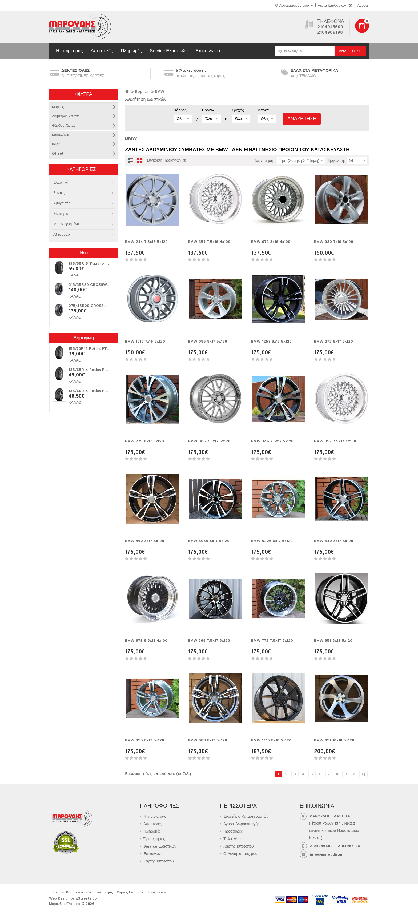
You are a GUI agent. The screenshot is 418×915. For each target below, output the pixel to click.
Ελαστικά (60, 182)
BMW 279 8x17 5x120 (144, 441)
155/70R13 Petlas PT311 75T (95, 348)
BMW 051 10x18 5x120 (334, 740)
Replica (142, 91)
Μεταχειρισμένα (66, 224)
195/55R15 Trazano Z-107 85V (96, 263)
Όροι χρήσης (154, 839)
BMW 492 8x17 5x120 (144, 541)
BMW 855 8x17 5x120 (144, 740)
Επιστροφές (104, 892)
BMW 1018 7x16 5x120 (145, 341)
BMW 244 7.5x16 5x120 (146, 241)
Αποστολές (102, 50)
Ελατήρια (61, 213)
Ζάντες (59, 193)
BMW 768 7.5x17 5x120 (209, 640)
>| (363, 774)
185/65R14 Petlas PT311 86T (95, 369)
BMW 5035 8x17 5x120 (209, 541)
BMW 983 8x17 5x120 (207, 740)
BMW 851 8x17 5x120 (333, 640)
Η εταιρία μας (69, 50)
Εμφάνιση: (336, 160)
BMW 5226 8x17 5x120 (272, 541)
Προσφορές (233, 831)
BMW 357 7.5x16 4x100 (209, 241)
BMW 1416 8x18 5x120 (271, 740)
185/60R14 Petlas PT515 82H (95, 391)
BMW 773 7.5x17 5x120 (272, 640)
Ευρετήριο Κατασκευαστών (245, 816)
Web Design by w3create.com (74, 898)
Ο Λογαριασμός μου (240, 854)
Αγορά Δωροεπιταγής (241, 824)
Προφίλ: (208, 110)
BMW (159, 91)
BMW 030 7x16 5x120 (333, 241)
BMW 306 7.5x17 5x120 (209, 441)
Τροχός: (238, 110)
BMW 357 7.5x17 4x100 (335, 441)
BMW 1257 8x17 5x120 (271, 341)
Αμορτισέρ (61, 203)
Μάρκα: (263, 110)
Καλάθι (75, 275)
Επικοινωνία (208, 50)
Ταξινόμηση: (264, 160)
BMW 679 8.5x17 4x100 (146, 640)
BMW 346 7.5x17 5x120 (272, 441)
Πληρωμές (131, 50)
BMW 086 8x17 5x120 (207, 341)
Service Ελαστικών (169, 50)
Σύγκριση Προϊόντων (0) (167, 160)
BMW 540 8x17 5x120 (333, 541)
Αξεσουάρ (61, 234)
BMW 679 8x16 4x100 (270, 241)
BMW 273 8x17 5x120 (333, 341)
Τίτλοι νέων (232, 839)
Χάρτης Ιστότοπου (158, 861)
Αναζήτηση (350, 51)
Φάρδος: (180, 110)
